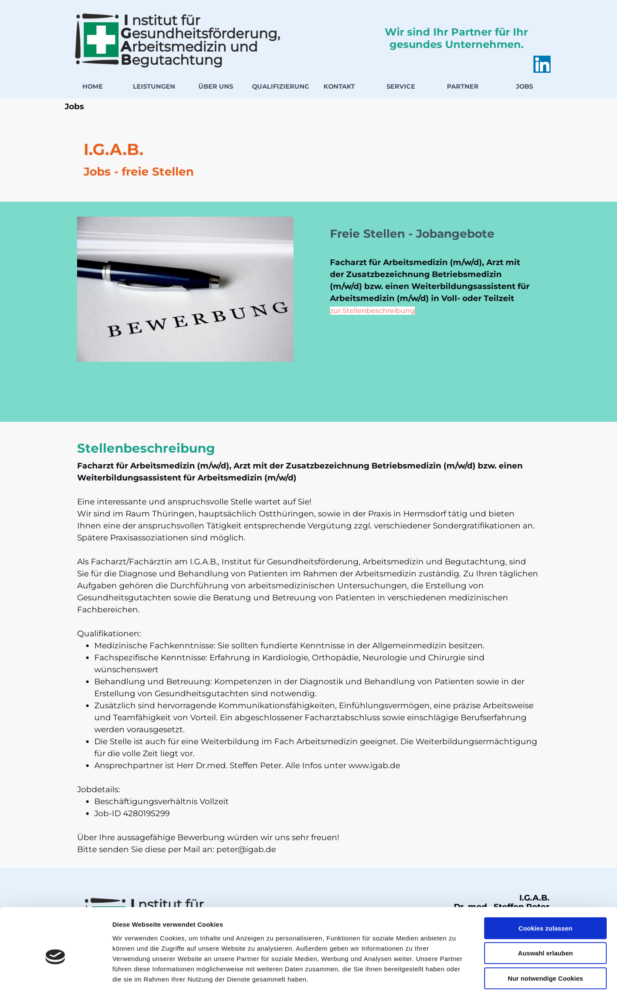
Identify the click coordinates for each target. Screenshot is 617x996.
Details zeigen (455, 979)
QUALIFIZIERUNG (280, 86)
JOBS (524, 86)
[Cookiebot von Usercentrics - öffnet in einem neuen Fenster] (55, 979)
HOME (92, 86)
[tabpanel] (308, 158)
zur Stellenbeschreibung (372, 311)
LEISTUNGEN (154, 86)
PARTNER (463, 86)
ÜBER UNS (215, 86)
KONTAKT (339, 86)
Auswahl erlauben (545, 916)
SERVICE (400, 86)
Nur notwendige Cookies (545, 941)
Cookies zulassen (545, 891)
